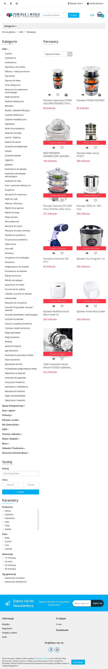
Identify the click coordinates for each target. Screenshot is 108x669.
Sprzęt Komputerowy (13, 405)
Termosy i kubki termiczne (17, 328)
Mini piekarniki (12, 221)
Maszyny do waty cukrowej (17, 230)
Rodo (4, 637)
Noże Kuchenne (12, 359)
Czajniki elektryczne (14, 115)
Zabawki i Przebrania (13, 448)
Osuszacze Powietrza (15, 382)
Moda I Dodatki (10, 438)
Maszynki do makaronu (16, 194)
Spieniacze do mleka (14, 284)
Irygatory (9, 160)
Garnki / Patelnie (13, 137)
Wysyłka (6, 624)
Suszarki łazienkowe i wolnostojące (21, 314)
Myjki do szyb (11, 199)
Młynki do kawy (12, 212)
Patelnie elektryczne (14, 101)
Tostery (8, 53)
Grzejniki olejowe (13, 155)
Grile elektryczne (13, 85)
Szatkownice (10, 62)
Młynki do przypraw (14, 208)
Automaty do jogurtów (15, 377)
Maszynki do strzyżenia (16, 302)
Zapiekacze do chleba (15, 67)
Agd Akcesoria (11, 350)
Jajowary (9, 164)
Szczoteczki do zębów (15, 289)
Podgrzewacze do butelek (17, 266)
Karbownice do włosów (15, 169)
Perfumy (7, 415)
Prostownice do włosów (16, 271)
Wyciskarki (10, 76)
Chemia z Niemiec (12, 434)
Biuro (5, 443)
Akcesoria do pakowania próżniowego (16, 91)
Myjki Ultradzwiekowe (15, 395)
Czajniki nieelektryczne (15, 119)
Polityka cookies (9, 632)
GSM (5, 429)
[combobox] (57, 54)
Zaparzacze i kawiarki (15, 400)
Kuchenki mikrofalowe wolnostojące (15, 175)
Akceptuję (78, 662)
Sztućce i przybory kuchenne (18, 323)
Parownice (10, 262)
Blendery (9, 106)
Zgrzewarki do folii (13, 364)
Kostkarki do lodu (13, 181)
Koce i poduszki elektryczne (18, 185)
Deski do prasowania (14, 128)
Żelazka (8, 341)
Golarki (8, 151)
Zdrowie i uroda (11, 419)
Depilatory (10, 124)
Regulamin (7, 628)
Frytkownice (10, 58)
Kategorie (10, 26)
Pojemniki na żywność (15, 373)
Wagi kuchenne (12, 96)
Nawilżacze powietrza (15, 235)
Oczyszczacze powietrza (16, 239)
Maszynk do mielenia (15, 391)
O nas (59, 624)
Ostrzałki (9, 248)
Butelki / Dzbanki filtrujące (17, 110)
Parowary (9, 253)
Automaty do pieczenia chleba (19, 355)
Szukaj (20, 492)
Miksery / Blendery (13, 203)
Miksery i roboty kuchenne (17, 71)
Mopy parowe (11, 217)
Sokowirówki (10, 298)
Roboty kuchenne (13, 275)
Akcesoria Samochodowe (15, 452)
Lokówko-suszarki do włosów (18, 293)
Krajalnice (9, 190)
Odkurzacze (10, 244)
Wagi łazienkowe (13, 332)
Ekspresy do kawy (13, 133)
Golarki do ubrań (13, 142)
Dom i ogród (9, 410)
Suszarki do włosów (14, 319)
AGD (5, 49)
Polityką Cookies (42, 658)
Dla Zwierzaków (11, 424)
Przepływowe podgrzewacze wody (21, 368)
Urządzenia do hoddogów (17, 257)
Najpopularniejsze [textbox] (52, 54)
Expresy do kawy (12, 80)
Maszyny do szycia (13, 226)
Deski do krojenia (13, 346)
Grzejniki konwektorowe (16, 146)
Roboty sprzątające (14, 280)
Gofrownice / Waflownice (16, 386)
